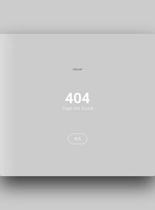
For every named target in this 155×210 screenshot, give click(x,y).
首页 (77, 139)
